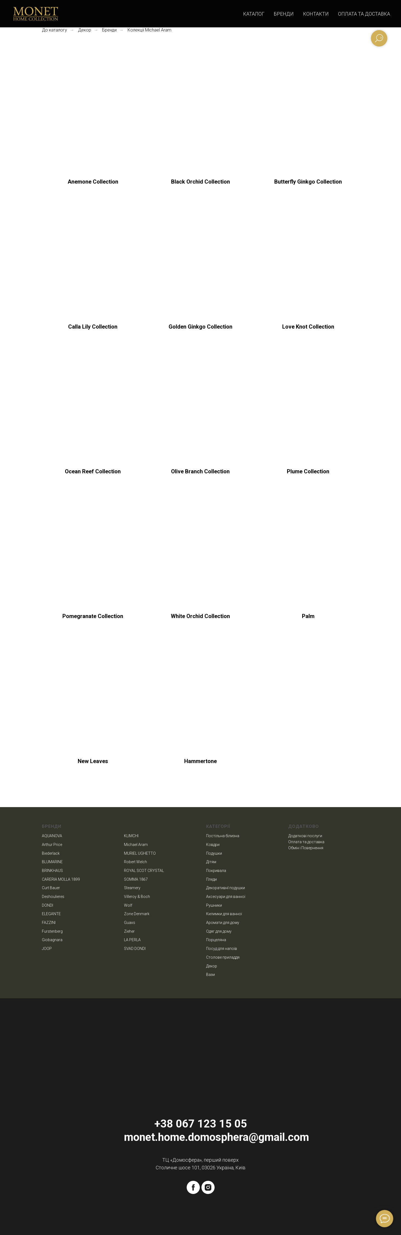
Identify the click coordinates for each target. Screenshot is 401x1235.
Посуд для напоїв (221, 948)
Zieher (129, 931)
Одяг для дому (219, 931)
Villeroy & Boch (137, 896)
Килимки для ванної (224, 914)
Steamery (132, 888)
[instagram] (208, 1187)
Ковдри (213, 844)
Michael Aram (136, 844)
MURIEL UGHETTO (140, 853)
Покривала (216, 870)
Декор (84, 30)
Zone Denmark (136, 914)
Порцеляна (216, 940)
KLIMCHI (131, 836)
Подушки (214, 853)
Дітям (211, 862)
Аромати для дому (222, 922)
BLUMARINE (52, 862)
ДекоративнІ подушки (225, 888)
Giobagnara (52, 940)
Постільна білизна (222, 836)
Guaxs (129, 922)
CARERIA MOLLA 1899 (61, 879)
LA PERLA (132, 940)
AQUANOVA (52, 836)
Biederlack (51, 853)
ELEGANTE (51, 914)
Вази (210, 974)
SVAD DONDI (135, 948)
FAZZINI (49, 922)
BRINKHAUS (52, 870)
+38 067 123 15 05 (200, 1123)
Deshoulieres (53, 896)
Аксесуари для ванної (225, 896)
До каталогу (54, 30)
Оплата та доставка (364, 14)
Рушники (214, 905)
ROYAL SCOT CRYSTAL (144, 870)
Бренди (284, 14)
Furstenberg (52, 931)
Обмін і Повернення (305, 848)
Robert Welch (135, 862)
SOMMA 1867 (136, 879)
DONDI (47, 905)
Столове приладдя (223, 957)
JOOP (47, 948)
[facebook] (193, 1187)
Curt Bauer (51, 888)
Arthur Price (52, 844)
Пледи (211, 879)
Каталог (253, 14)
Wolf (128, 905)
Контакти (316, 14)
